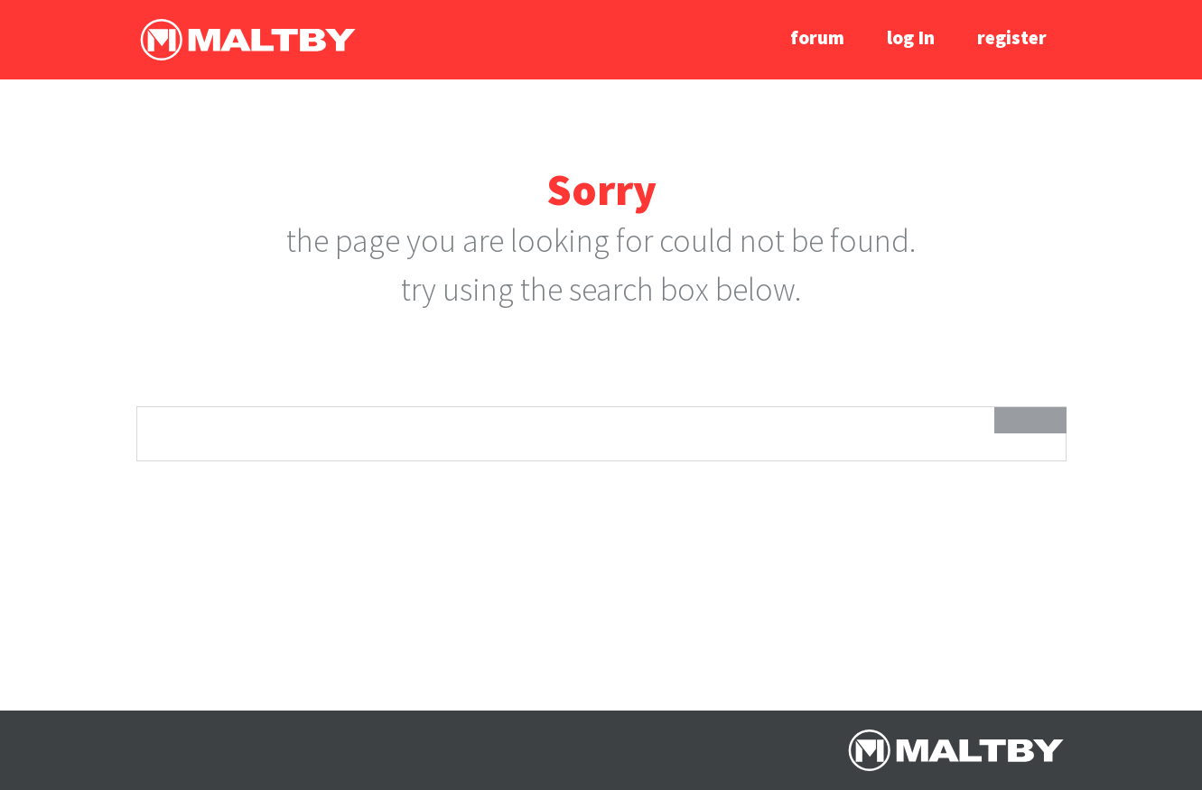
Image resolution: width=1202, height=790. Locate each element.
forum (817, 37)
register (1012, 37)
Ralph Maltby (247, 39)
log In (911, 37)
